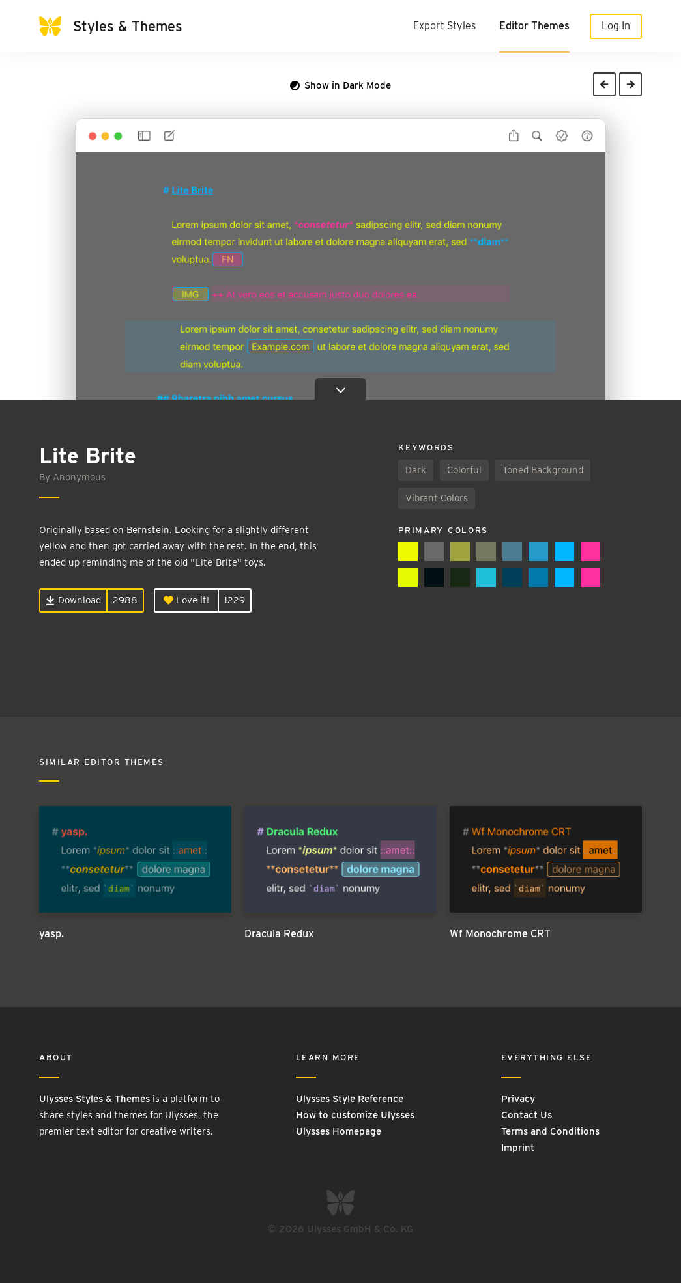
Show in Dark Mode (340, 85)
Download (73, 600)
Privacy (518, 1099)
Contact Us (526, 1115)
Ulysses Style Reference (349, 1099)
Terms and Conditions (550, 1131)
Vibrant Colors (436, 498)
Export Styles (444, 26)
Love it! (186, 600)
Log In (615, 26)
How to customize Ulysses (355, 1115)
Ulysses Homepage (338, 1131)
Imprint (517, 1147)
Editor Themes (534, 26)
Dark (415, 470)
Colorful (464, 470)
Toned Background (542, 470)
